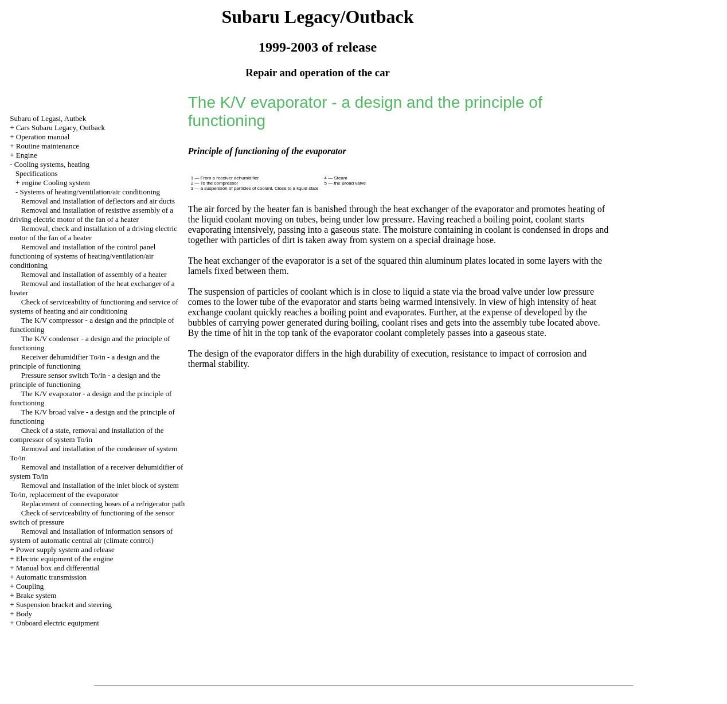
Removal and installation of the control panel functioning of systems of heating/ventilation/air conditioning (82, 256)
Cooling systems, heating (51, 164)
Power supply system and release (65, 549)
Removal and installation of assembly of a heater (94, 274)
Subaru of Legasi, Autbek (48, 118)
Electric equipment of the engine (65, 558)
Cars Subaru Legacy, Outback (60, 127)
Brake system (36, 595)
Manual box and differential (57, 568)
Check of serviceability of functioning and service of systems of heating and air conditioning (94, 306)
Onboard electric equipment (57, 623)
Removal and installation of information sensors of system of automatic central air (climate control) (91, 536)
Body (24, 613)
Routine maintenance (47, 146)
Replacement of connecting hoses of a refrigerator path (103, 503)
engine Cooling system (56, 182)
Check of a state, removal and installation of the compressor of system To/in (86, 435)
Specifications (36, 173)
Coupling (30, 586)
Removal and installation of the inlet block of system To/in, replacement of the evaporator (94, 490)
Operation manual (43, 136)
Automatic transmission (51, 577)
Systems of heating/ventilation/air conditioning (90, 191)
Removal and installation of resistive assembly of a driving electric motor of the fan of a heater (91, 215)
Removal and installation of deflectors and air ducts (98, 201)
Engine (26, 155)
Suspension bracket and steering (64, 604)
